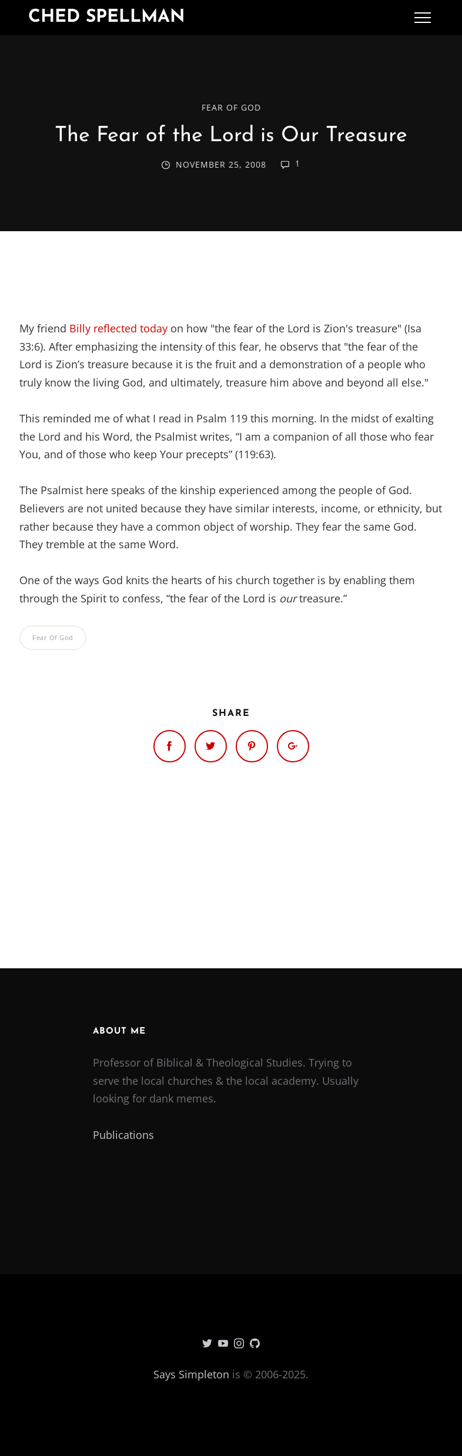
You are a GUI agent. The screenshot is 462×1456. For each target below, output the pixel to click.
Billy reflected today (119, 328)
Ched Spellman (106, 17)
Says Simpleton (191, 1374)
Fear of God (231, 107)
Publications (123, 1135)
